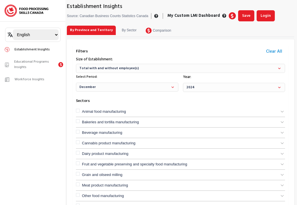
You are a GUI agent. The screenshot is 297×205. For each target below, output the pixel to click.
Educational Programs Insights (26, 64)
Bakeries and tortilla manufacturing (110, 122)
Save (246, 16)
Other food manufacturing (103, 196)
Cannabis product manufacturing (108, 143)
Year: (187, 77)
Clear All (274, 51)
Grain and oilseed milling (102, 175)
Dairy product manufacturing (105, 153)
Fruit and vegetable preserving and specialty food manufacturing (134, 164)
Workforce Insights (24, 79)
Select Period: (87, 76)
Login (266, 16)
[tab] (91, 30)
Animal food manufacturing (104, 111)
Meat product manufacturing (105, 185)
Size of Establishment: (94, 59)
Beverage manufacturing (102, 132)
